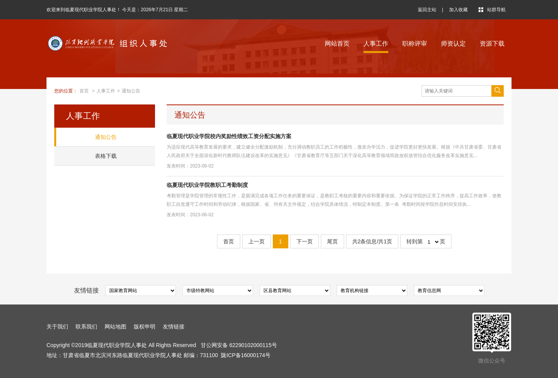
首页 (84, 91)
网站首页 (337, 43)
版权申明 (144, 326)
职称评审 (414, 43)
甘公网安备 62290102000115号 (239, 345)
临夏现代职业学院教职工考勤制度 (207, 185)
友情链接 (173, 326)
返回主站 (427, 9)
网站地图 (115, 326)
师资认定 (453, 43)
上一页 (256, 241)
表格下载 (106, 156)
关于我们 (57, 326)
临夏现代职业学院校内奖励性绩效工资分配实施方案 (229, 136)
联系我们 (86, 326)
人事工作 (375, 43)
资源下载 (492, 43)
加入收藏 (458, 9)
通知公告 (131, 91)
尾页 (332, 241)
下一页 (304, 241)
